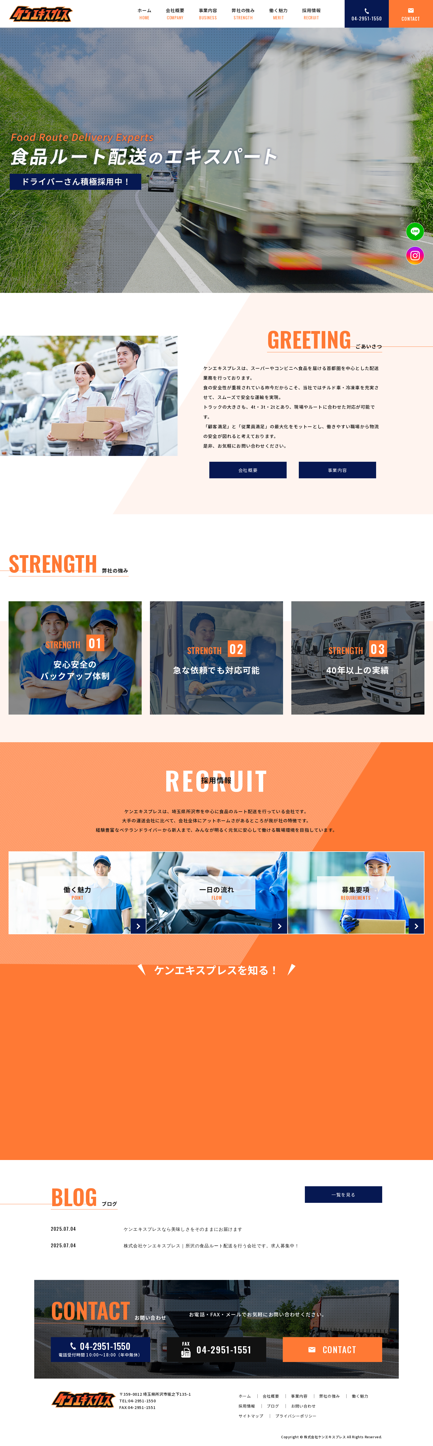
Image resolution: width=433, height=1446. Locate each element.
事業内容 (208, 14)
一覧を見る (343, 1194)
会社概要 (175, 14)
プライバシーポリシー (296, 1416)
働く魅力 (278, 14)
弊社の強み (243, 14)
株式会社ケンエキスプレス (325, 1436)
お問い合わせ (303, 1406)
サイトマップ (251, 1416)
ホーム (144, 14)
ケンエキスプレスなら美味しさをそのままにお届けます (183, 1228)
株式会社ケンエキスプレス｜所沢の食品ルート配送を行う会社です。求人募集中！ (211, 1245)
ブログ (273, 1406)
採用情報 (311, 14)
